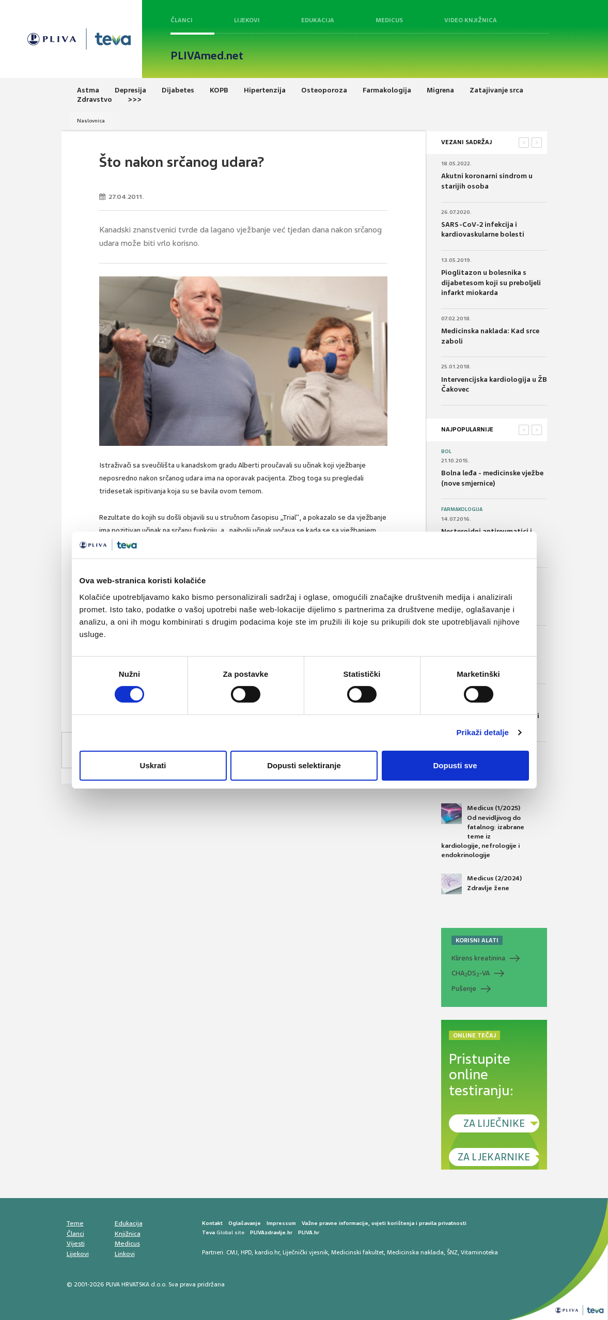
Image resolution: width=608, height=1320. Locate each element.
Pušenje (463, 988)
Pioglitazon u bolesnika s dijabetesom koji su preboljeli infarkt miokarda (491, 282)
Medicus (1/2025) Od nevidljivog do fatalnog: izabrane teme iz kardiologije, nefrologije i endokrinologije (482, 831)
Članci (181, 20)
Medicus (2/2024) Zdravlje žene (481, 884)
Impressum (281, 1223)
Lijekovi (247, 20)
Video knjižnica (470, 20)
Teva (208, 1232)
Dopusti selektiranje (304, 765)
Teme (75, 1223)
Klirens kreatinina (478, 958)
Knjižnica (128, 1234)
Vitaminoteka (479, 1252)
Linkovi (125, 1254)
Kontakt (212, 1223)
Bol (446, 451)
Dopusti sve (455, 765)
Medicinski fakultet (357, 1252)
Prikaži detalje (483, 732)
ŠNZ (452, 1252)
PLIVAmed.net (206, 56)
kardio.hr (267, 1252)
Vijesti (76, 1243)
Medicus (389, 20)
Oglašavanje (244, 1223)
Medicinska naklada (415, 1252)
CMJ (232, 1252)
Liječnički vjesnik (305, 1252)
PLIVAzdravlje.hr (271, 1232)
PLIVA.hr (308, 1232)
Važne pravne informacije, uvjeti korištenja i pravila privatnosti (384, 1223)
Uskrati (153, 765)
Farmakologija (461, 509)
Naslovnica (91, 120)
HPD (246, 1252)
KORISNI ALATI (477, 940)
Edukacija (317, 20)
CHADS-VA (470, 973)
